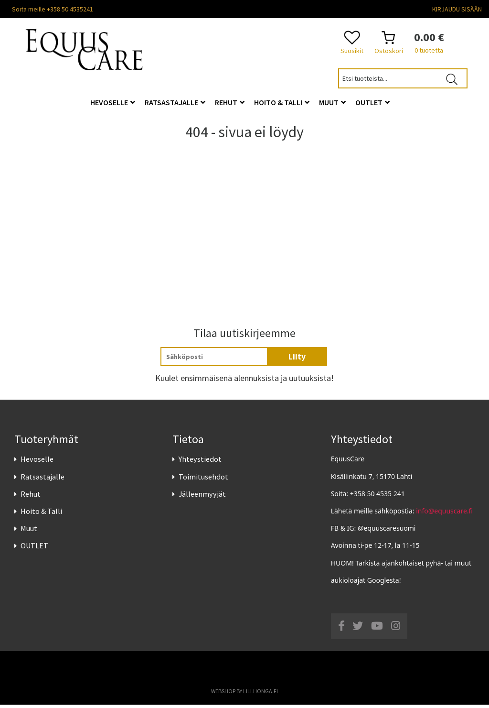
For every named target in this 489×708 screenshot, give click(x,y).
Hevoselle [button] (112, 102)
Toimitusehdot (203, 479)
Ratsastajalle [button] (175, 102)
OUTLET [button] (372, 102)
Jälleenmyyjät (202, 496)
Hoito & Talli (41, 514)
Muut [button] (332, 102)
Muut (29, 531)
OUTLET (34, 549)
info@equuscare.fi (444, 513)
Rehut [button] (229, 102)
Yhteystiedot (200, 462)
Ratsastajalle (42, 479)
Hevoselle (37, 462)
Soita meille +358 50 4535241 (52, 9)
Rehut (31, 496)
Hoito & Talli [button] (281, 102)
